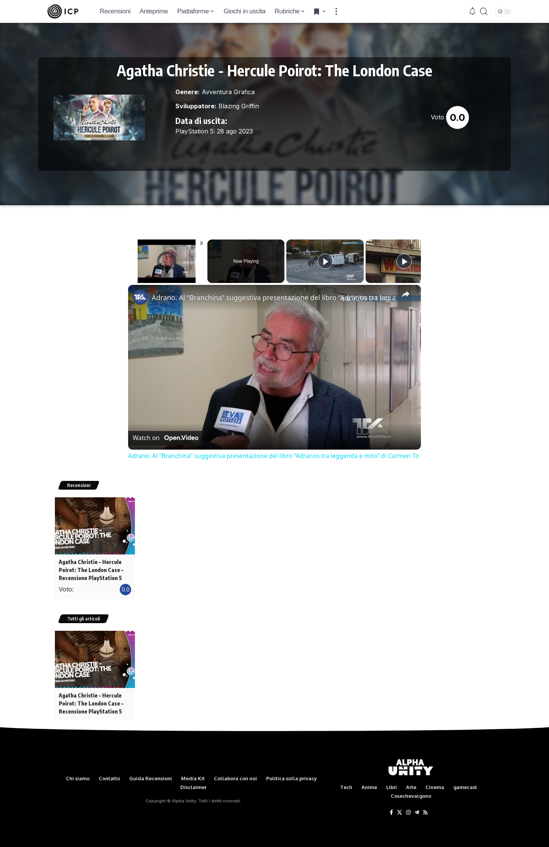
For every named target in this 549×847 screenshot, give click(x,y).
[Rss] (425, 809)
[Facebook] (391, 809)
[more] (336, 11)
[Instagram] (408, 809)
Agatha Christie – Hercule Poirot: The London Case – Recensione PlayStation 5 (90, 569)
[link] (140, 297)
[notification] (472, 11)
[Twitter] (399, 809)
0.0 (457, 117)
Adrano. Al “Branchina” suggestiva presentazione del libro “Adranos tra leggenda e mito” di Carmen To (273, 297)
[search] (484, 11)
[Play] (325, 261)
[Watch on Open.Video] (165, 438)
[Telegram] (417, 809)
